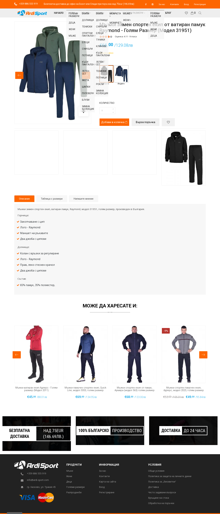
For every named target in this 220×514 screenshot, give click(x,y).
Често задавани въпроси (162, 492)
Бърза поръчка (145, 122)
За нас (162, 4)
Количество (106, 103)
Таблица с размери (52, 198)
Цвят (102, 61)
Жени (100, 13)
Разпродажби (74, 492)
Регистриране (106, 492)
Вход (186, 4)
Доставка (153, 487)
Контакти (174, 4)
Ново (72, 13)
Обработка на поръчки (161, 503)
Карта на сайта (107, 481)
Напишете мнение (83, 198)
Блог (168, 13)
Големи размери (134, 13)
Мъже (86, 13)
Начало (59, 13)
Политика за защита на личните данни (169, 476)
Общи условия (156, 471)
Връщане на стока (158, 498)
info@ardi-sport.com (38, 480)
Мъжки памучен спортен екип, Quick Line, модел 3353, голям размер (85, 389)
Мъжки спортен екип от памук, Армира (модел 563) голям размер (135, 389)
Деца (113, 13)
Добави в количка (114, 122)
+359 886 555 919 (26, 3)
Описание (24, 198)
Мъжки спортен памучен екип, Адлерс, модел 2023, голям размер (184, 389)
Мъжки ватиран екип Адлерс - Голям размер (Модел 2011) (36, 389)
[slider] (105, 36)
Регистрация (200, 4)
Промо (155, 13)
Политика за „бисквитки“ (162, 481)
